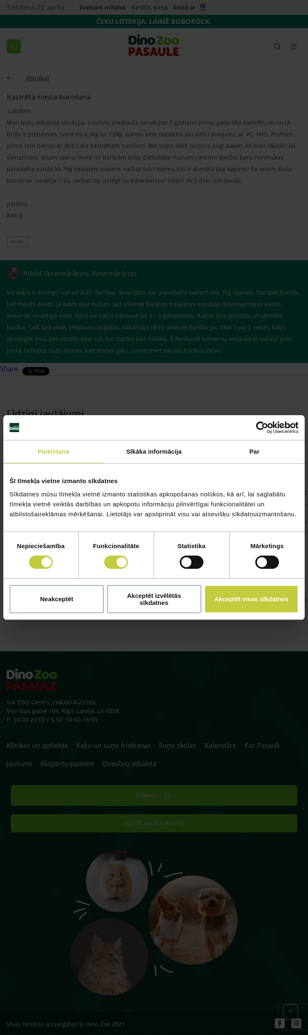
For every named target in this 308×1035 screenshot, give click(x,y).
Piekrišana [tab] (53, 451)
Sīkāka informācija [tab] (154, 451)
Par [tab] (254, 451)
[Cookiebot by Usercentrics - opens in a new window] (262, 427)
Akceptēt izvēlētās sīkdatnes (154, 599)
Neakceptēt (56, 598)
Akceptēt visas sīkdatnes (251, 598)
